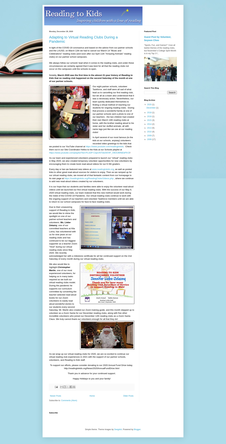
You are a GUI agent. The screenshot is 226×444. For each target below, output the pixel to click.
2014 (149, 124)
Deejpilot (118, 429)
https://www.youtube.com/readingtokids (104, 146)
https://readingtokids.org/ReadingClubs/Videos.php (88, 178)
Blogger (137, 429)
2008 (149, 139)
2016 (149, 116)
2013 (149, 128)
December (151, 108)
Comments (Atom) (69, 400)
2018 (149, 112)
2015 (149, 120)
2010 (149, 132)
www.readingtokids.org (103, 169)
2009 (149, 135)
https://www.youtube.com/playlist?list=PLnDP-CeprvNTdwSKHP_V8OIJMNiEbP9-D (89, 152)
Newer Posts (55, 396)
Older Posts (128, 396)
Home (92, 396)
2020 (149, 104)
